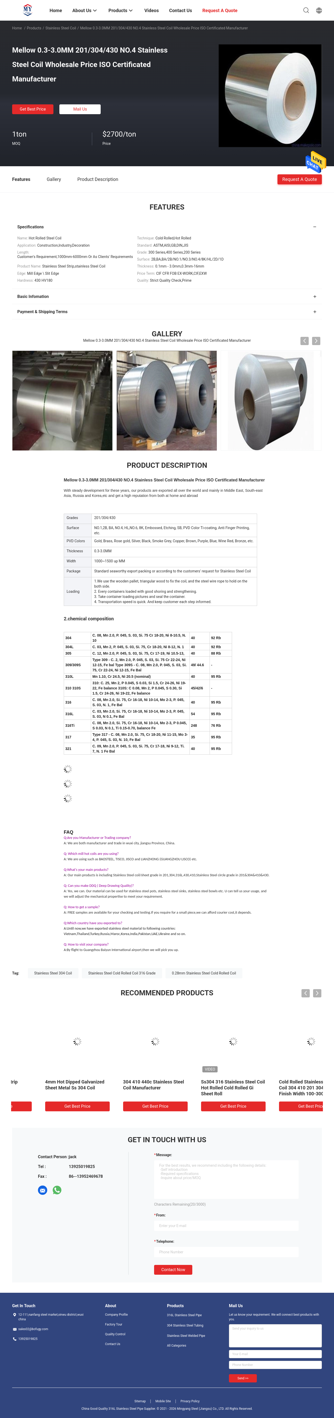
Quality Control (115, 1334)
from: (160, 1215)
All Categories (176, 1345)
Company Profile (116, 1314)
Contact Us (112, 1344)
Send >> (242, 1378)
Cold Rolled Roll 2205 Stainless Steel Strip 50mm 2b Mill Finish (49, 1087)
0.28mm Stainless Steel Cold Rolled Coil (204, 973)
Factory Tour (113, 1324)
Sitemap (140, 1401)
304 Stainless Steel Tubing (185, 1325)
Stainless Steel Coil (60, 28)
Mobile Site (163, 1401)
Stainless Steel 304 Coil (53, 973)
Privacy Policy (190, 1401)
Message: (164, 1155)
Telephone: (165, 1241)
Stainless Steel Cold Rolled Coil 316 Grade (122, 973)
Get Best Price (33, 109)
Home (17, 28)
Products (34, 28)
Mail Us (80, 109)
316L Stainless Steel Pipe (184, 1315)
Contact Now (173, 1269)
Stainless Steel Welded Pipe (186, 1336)
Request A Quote (299, 179)
